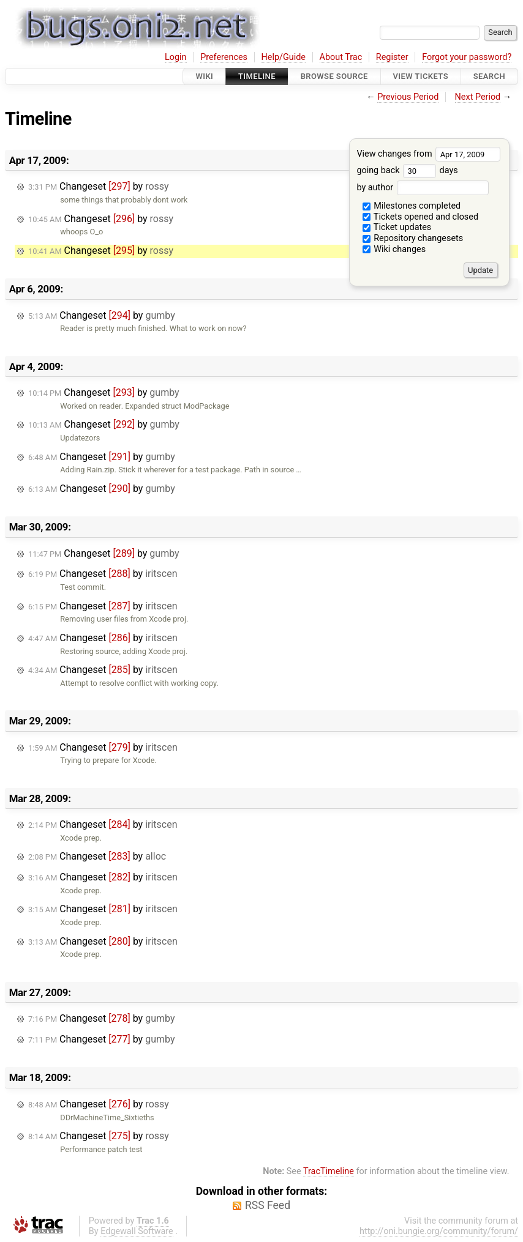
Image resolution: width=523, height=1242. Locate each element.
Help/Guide (284, 57)
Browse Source (334, 76)
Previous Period (407, 97)
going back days (406, 170)
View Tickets (420, 76)
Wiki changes (394, 249)
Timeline (257, 76)
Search (489, 76)
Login (176, 57)
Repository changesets (413, 238)
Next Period (478, 97)
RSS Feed (267, 1205)
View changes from (428, 154)
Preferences (223, 57)
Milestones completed (412, 206)
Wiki (204, 76)
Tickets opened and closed (420, 217)
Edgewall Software (136, 1231)
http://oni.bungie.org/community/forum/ (438, 1231)
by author (422, 187)
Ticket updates (397, 227)
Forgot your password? (466, 57)
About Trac (341, 57)
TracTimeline (328, 1171)
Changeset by (98, 186)
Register (392, 57)
